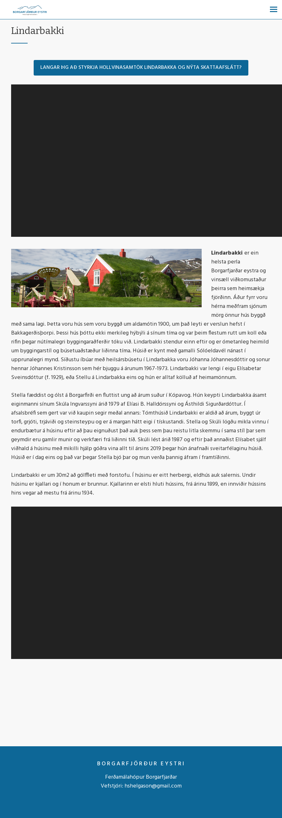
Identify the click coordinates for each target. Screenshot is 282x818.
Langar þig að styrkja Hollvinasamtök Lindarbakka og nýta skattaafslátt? (141, 67)
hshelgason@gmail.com (153, 786)
